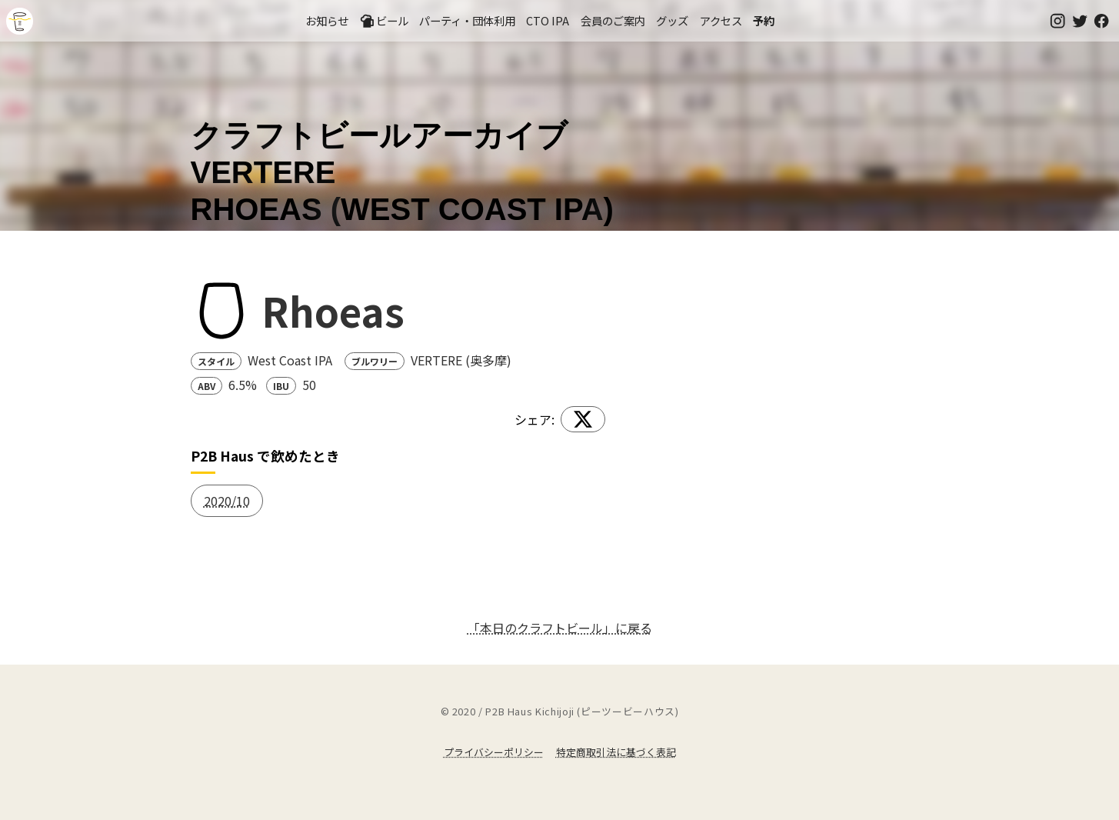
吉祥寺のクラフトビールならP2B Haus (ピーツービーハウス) (19, 21)
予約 (763, 20)
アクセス (721, 20)
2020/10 (227, 501)
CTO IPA (547, 20)
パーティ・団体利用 (467, 20)
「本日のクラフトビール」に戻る (560, 627)
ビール (383, 20)
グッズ (672, 20)
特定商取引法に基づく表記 (616, 752)
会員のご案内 (613, 20)
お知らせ (326, 20)
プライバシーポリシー (494, 752)
